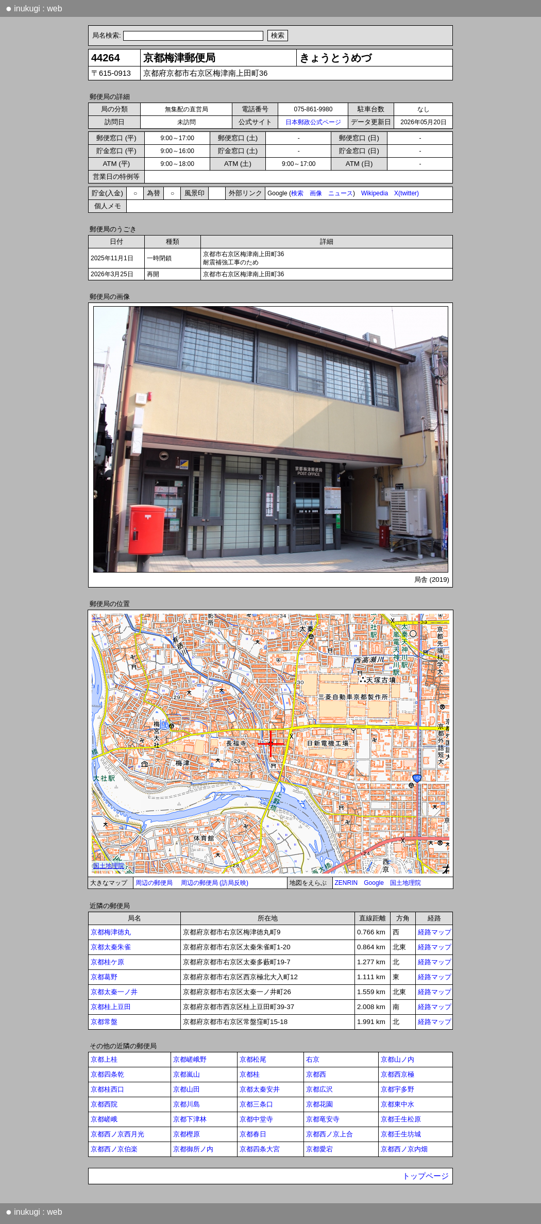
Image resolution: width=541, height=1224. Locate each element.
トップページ (425, 1176)
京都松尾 (253, 1059)
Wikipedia (374, 193)
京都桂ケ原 (107, 962)
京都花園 (319, 1104)
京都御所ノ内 (193, 1149)
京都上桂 (104, 1059)
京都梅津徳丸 (111, 932)
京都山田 (186, 1089)
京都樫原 (186, 1134)
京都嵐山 (186, 1074)
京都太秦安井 (260, 1089)
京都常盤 (104, 1022)
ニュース (340, 193)
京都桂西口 (107, 1089)
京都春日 (253, 1134)
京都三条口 (256, 1104)
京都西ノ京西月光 (117, 1134)
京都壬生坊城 (401, 1134)
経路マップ (434, 932)
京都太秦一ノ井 (114, 992)
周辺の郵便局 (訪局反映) (214, 882)
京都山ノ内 (397, 1059)
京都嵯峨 (104, 1119)
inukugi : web (34, 8)
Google (374, 882)
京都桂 (250, 1074)
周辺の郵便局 (154, 882)
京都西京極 (397, 1074)
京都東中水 (397, 1104)
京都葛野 (104, 977)
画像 (316, 193)
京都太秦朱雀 (111, 947)
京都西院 (104, 1104)
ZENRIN (346, 882)
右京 (312, 1059)
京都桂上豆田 (111, 1007)
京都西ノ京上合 (329, 1134)
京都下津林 (190, 1119)
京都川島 (186, 1104)
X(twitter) (406, 193)
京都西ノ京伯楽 (114, 1149)
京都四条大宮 (260, 1149)
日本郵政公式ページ (313, 122)
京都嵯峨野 (190, 1059)
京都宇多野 (397, 1089)
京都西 (316, 1074)
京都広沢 (319, 1089)
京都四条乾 (107, 1074)
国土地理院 (405, 882)
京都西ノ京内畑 (404, 1149)
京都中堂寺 (256, 1119)
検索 (297, 193)
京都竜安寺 (323, 1119)
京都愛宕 (319, 1149)
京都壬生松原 (401, 1119)
